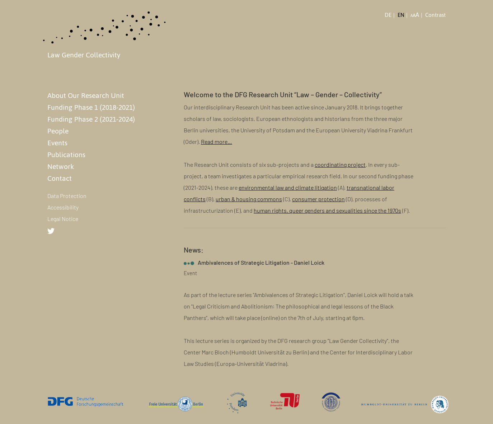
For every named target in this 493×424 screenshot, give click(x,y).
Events (57, 143)
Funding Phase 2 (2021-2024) (91, 119)
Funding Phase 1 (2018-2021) (91, 107)
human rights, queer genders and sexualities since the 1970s (327, 210)
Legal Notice (62, 218)
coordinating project (340, 164)
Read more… (216, 141)
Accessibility (63, 207)
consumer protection (318, 198)
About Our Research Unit (85, 95)
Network (60, 166)
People (58, 131)
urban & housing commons (249, 198)
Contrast (435, 15)
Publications (66, 154)
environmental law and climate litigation (288, 187)
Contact (59, 178)
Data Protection (66, 195)
